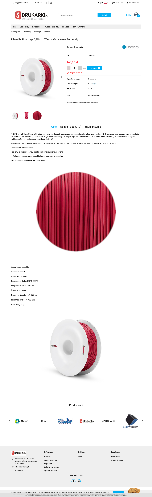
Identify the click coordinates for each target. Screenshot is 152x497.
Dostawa (47, 457)
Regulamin (48, 464)
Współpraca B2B (52, 27)
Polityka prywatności (51, 467)
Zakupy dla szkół (117, 460)
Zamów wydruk (79, 27)
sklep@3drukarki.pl (22, 467)
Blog (14, 27)
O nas (80, 457)
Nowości (65, 27)
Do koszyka (94, 68)
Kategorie (37, 27)
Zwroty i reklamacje (51, 460)
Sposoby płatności (51, 470)
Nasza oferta (115, 457)
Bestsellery (24, 27)
